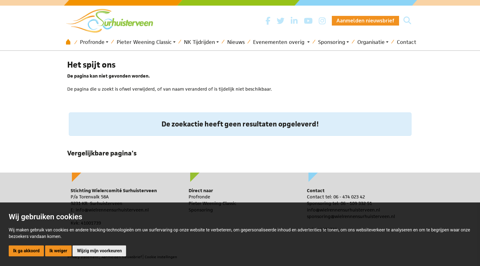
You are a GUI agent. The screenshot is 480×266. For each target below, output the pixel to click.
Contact (406, 42)
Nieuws (236, 42)
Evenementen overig (279, 42)
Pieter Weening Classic (144, 42)
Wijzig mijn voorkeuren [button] (99, 250)
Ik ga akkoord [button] (26, 250)
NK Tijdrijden (199, 42)
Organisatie (371, 42)
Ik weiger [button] (58, 250)
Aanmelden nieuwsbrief (365, 20)
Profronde (92, 42)
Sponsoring (331, 42)
